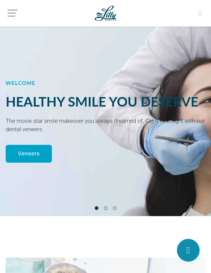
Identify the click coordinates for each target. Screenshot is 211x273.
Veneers (29, 153)
